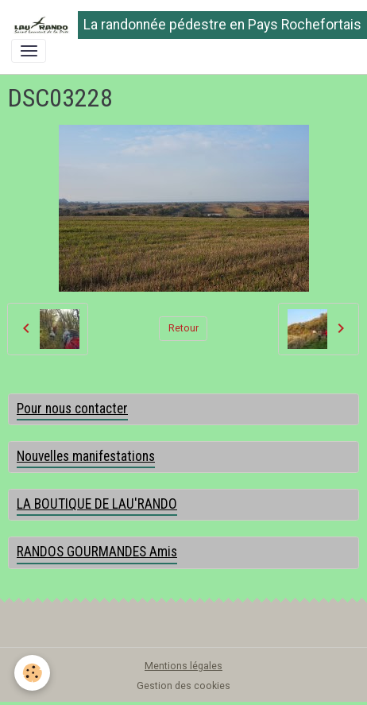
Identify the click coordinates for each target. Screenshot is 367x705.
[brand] (178, 25)
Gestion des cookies (183, 685)
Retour (183, 328)
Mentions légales (183, 666)
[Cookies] (32, 673)
